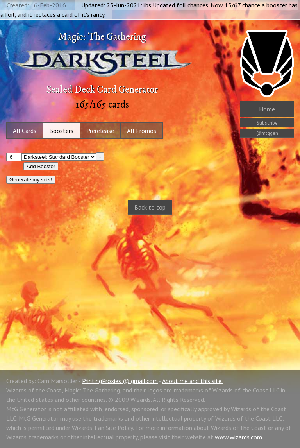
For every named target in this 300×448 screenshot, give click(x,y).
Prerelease (100, 130)
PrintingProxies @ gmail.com (120, 381)
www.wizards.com (238, 437)
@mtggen (267, 133)
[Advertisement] (150, 284)
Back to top (150, 207)
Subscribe (267, 123)
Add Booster (41, 166)
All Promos (141, 130)
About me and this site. (192, 381)
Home (267, 109)
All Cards (24, 130)
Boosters (61, 130)
